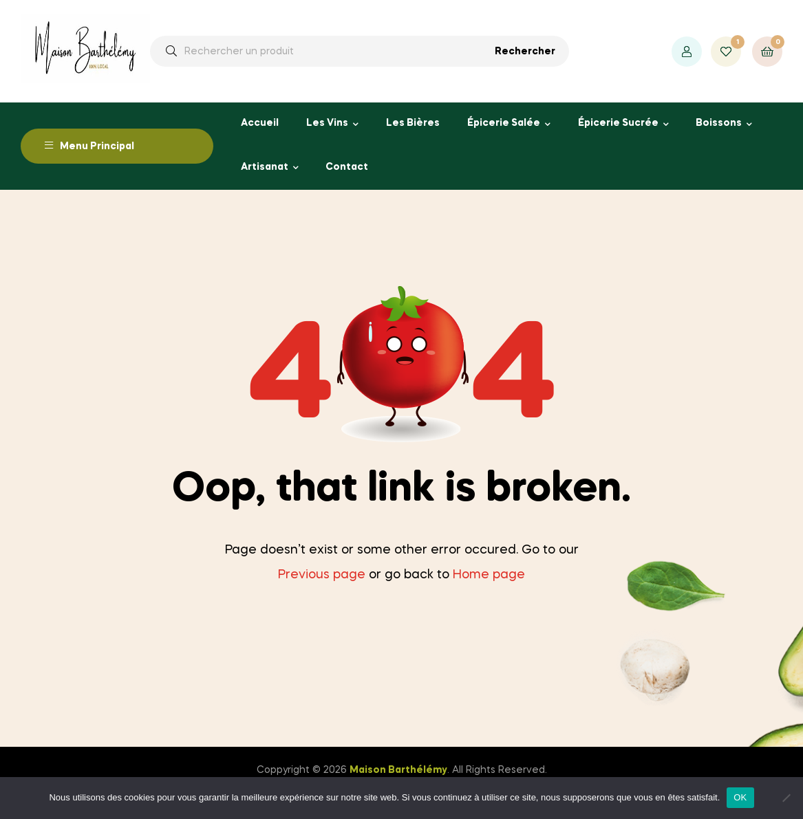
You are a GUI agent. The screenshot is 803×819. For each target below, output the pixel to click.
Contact (346, 167)
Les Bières (413, 123)
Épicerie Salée (503, 123)
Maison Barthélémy (398, 770)
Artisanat (264, 167)
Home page (489, 575)
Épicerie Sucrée (618, 123)
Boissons (719, 123)
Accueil (260, 123)
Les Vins (327, 123)
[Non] (786, 798)
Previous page (321, 575)
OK (740, 797)
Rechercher (525, 51)
